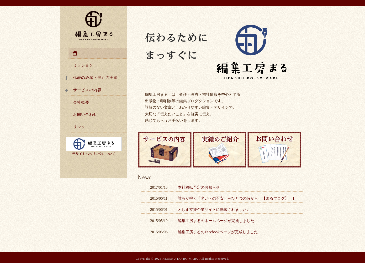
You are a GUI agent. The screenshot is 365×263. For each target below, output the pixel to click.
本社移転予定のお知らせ (199, 187)
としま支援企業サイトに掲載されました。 (214, 209)
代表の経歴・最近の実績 (95, 78)
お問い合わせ (85, 114)
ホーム (98, 53)
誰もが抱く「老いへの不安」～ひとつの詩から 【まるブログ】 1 (236, 198)
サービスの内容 (87, 90)
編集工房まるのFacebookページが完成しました (218, 232)
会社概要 (81, 102)
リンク (79, 127)
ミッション (83, 65)
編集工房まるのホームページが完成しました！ (218, 221)
